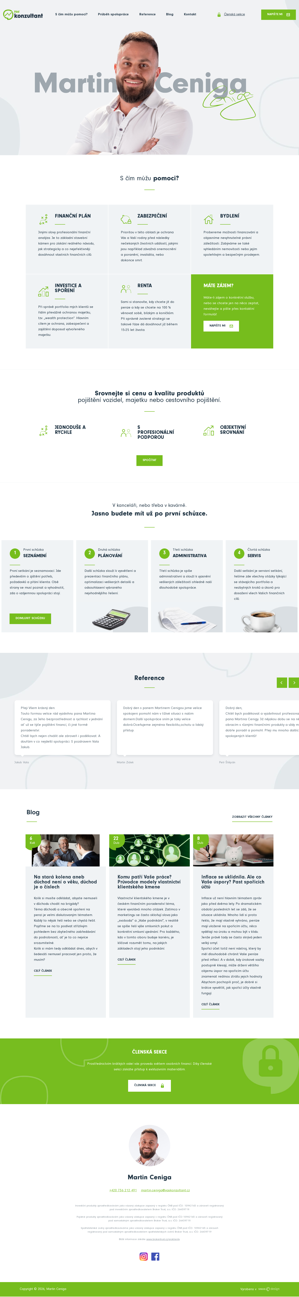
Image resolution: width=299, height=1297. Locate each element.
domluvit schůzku (30, 619)
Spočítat (150, 460)
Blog (167, 15)
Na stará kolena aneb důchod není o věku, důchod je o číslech (65, 883)
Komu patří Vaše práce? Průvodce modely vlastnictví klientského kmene (149, 883)
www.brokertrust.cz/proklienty (163, 1240)
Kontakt (186, 15)
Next (294, 683)
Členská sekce (228, 14)
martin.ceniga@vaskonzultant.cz (165, 1191)
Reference (145, 15)
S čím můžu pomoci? (71, 15)
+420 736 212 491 (123, 1191)
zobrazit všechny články (252, 817)
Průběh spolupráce (112, 15)
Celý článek (43, 971)
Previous (282, 683)
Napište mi (278, 14)
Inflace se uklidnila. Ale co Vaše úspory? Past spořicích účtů (232, 883)
